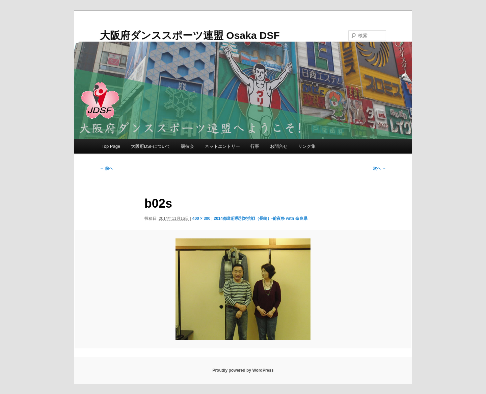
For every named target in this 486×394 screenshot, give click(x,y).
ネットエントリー (222, 146)
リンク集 (307, 146)
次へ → (379, 168)
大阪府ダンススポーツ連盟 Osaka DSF (190, 35)
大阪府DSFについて (150, 146)
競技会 (187, 146)
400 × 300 (201, 218)
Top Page (111, 146)
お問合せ (279, 146)
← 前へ (106, 168)
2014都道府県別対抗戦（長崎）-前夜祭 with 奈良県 (260, 218)
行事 (254, 146)
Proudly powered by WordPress (242, 370)
